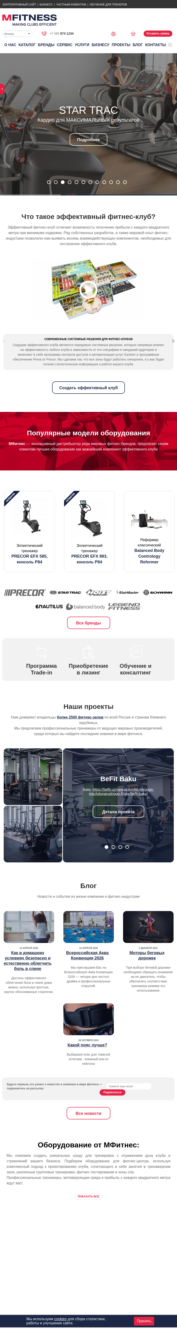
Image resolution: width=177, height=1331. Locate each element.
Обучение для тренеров (108, 4)
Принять (144, 1321)
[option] (29, 550)
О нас (10, 45)
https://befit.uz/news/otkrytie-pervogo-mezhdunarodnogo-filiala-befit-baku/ (121, 810)
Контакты (155, 45)
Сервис (65, 45)
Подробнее (88, 139)
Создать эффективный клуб (88, 406)
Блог (138, 45)
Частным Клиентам (71, 4)
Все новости (88, 1132)
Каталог (27, 45)
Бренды (46, 45)
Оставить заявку (158, 33)
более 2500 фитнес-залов (80, 736)
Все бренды (88, 641)
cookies (60, 1319)
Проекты (121, 45)
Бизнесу (46, 4)
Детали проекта (118, 830)
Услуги (82, 45)
